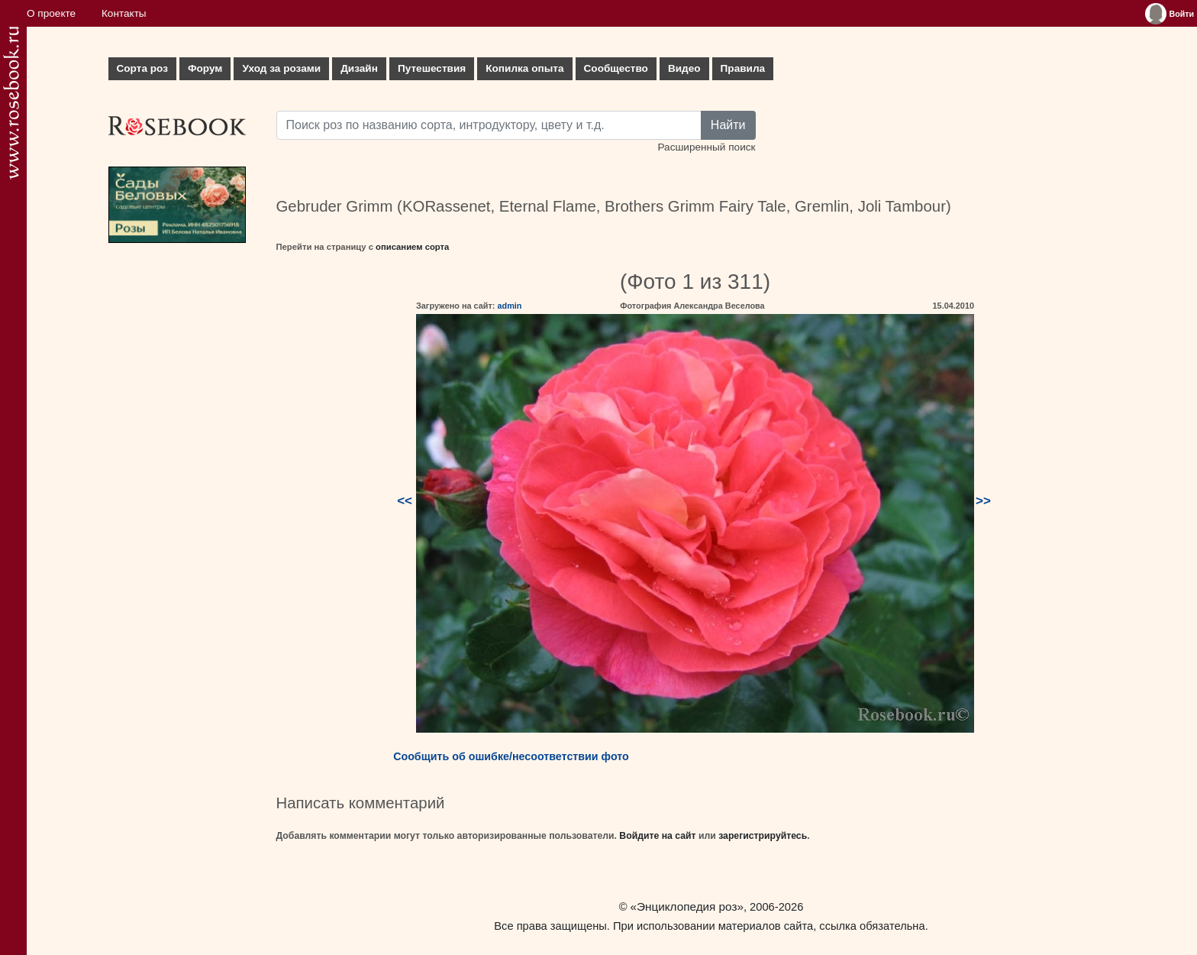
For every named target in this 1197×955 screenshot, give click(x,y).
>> (983, 501)
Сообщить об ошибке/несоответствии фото (511, 756)
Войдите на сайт (657, 835)
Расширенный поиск (706, 147)
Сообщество (616, 68)
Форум (205, 68)
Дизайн (359, 68)
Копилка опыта (524, 68)
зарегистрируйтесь (762, 835)
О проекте (51, 13)
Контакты (124, 13)
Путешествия (432, 68)
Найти (728, 124)
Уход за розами (281, 68)
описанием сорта (412, 246)
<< (404, 501)
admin (509, 305)
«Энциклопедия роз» (687, 906)
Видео (684, 68)
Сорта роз (142, 68)
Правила (743, 68)
